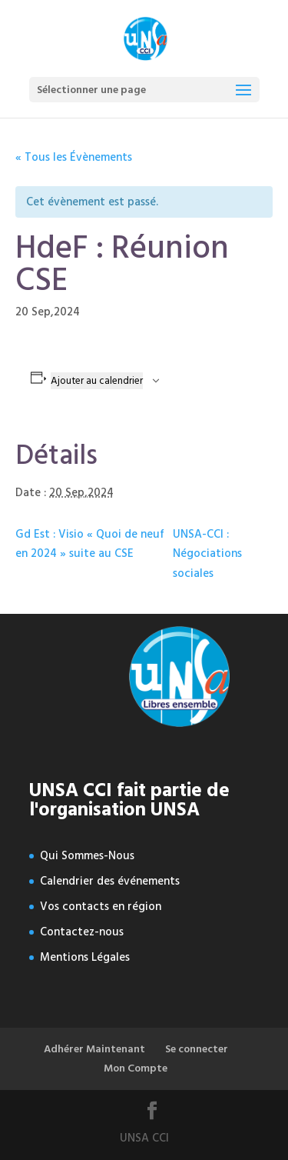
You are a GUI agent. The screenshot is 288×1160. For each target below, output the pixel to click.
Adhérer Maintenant (94, 1049)
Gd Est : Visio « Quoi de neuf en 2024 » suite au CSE (89, 544)
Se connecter (196, 1049)
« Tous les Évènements (73, 157)
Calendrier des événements (110, 881)
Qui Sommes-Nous (87, 855)
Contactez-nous (82, 932)
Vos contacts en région (100, 906)
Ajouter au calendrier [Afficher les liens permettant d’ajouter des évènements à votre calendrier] (97, 380)
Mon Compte (135, 1068)
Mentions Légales (85, 957)
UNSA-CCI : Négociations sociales (207, 554)
